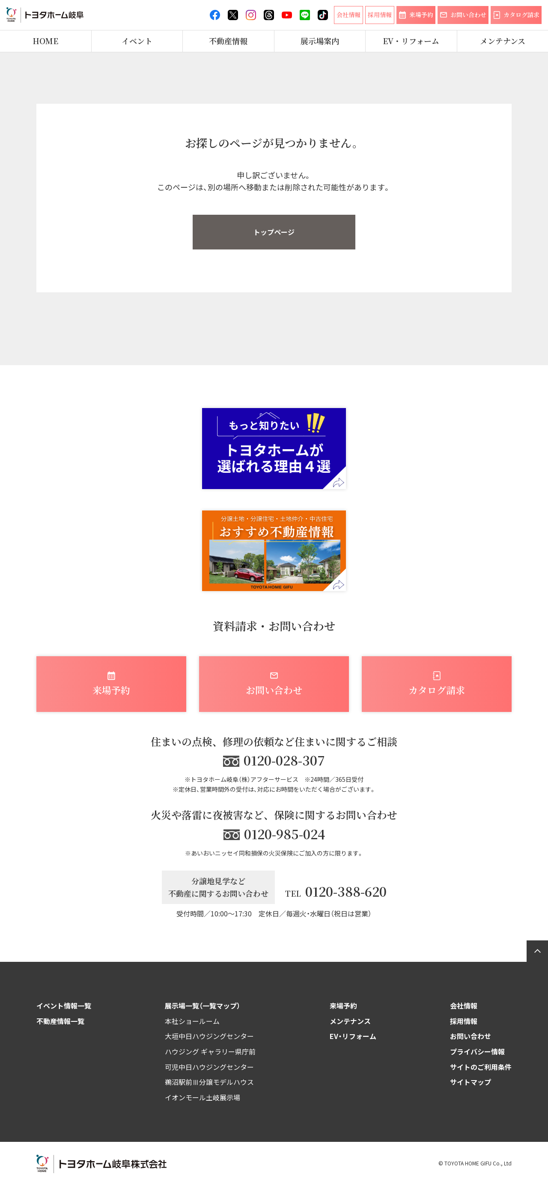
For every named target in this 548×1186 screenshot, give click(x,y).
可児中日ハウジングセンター (209, 1067)
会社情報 (463, 1005)
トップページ (274, 232)
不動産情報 (228, 41)
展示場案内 (320, 41)
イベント (137, 41)
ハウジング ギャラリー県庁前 (210, 1051)
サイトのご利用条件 (481, 1067)
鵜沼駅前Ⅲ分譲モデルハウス (209, 1082)
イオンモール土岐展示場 (202, 1097)
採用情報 (463, 1021)
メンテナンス (502, 41)
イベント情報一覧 (63, 1005)
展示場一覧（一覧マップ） (202, 1005)
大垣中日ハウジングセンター (209, 1036)
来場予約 (343, 1005)
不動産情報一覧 (60, 1021)
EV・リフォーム (411, 41)
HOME (45, 41)
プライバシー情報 (477, 1051)
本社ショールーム (192, 1021)
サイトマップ (470, 1082)
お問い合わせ (470, 1036)
